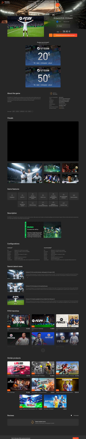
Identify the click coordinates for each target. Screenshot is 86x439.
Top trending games (32, 1)
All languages (75, 386)
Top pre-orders (40, 1)
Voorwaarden (26, 415)
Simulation (61, 76)
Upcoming (47, 1)
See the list (61, 68)
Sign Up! (75, 409)
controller (22, 82)
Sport (65, 76)
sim (26, 82)
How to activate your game (64, 70)
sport (14, 82)
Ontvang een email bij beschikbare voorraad (65, 35)
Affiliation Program (27, 419)
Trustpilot (9, 415)
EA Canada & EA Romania (64, 72)
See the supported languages (64, 69)
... (32, 82)
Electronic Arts (62, 73)
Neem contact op (27, 421)
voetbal (17, 82)
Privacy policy (27, 417)
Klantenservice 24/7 (54, 1)
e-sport (29, 82)
